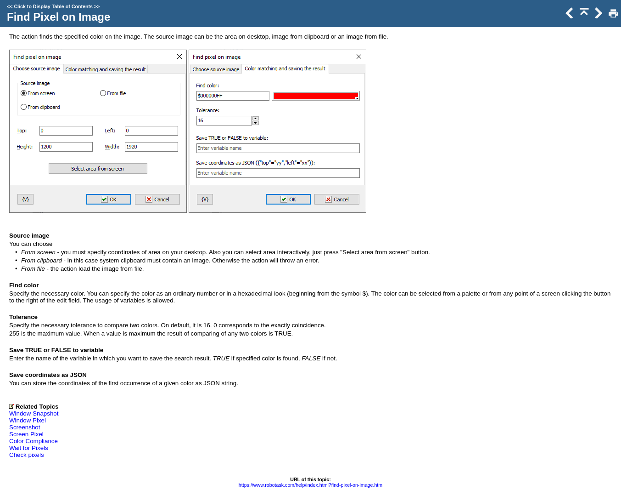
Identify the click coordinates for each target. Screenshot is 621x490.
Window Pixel (27, 420)
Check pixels (26, 454)
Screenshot (24, 427)
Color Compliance (33, 441)
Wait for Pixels (28, 447)
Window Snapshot (33, 413)
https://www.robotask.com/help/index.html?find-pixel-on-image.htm (310, 485)
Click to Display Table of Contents (53, 6)
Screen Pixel (26, 434)
